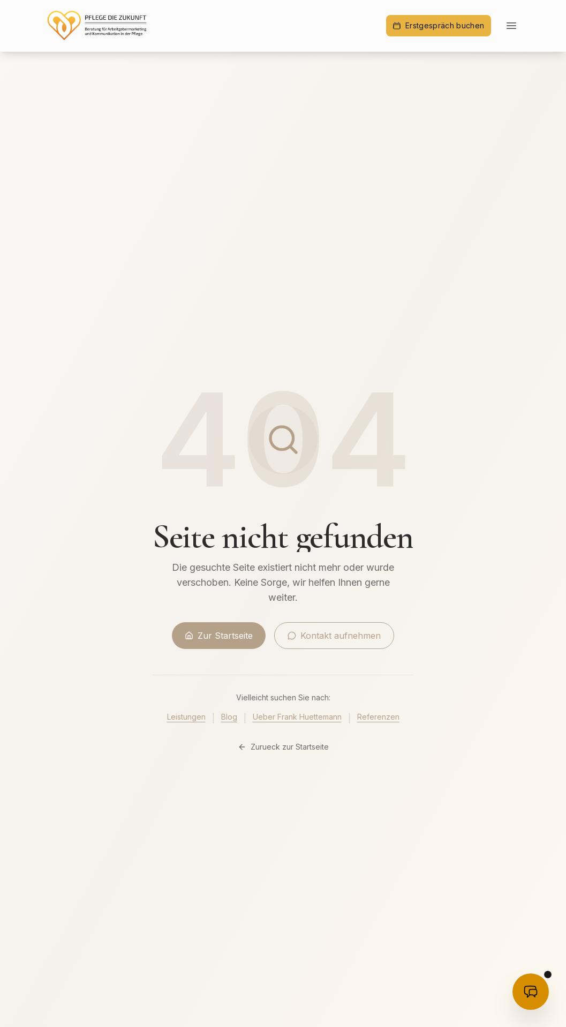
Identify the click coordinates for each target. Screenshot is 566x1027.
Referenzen (378, 716)
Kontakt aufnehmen (334, 635)
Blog (229, 716)
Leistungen (186, 716)
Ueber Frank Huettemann (297, 716)
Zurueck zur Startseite (283, 746)
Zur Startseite (219, 635)
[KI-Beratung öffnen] (530, 991)
